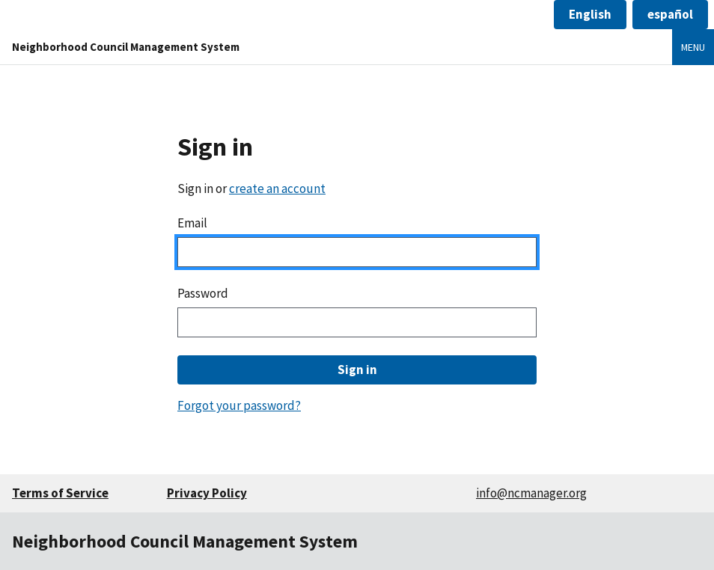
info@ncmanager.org (531, 493)
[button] (590, 14)
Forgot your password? (239, 405)
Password (202, 293)
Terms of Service (60, 493)
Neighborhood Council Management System (125, 47)
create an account (277, 188)
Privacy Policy (207, 493)
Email (192, 223)
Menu (693, 47)
